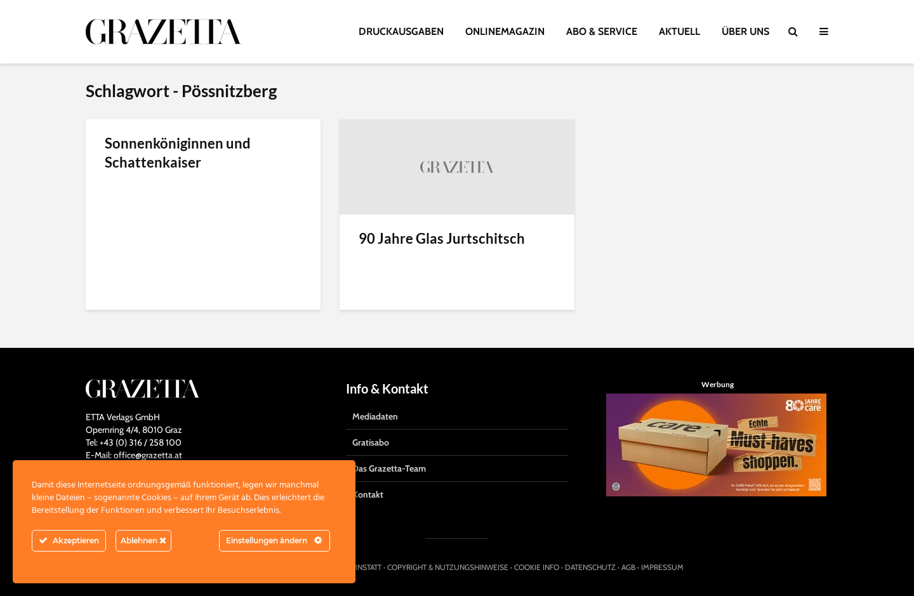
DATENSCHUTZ (590, 567)
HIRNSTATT (363, 567)
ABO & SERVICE (601, 31)
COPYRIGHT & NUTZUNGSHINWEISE (447, 567)
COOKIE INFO (536, 567)
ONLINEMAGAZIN (505, 31)
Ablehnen (143, 540)
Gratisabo (370, 442)
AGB (628, 567)
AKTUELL (679, 31)
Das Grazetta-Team (389, 468)
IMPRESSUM (662, 567)
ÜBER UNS (745, 31)
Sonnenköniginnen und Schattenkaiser (178, 153)
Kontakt (367, 494)
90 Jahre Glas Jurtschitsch (442, 238)
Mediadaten (375, 416)
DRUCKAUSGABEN (401, 31)
